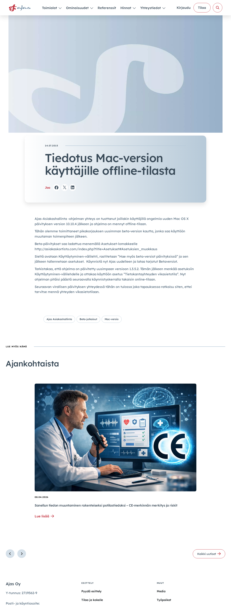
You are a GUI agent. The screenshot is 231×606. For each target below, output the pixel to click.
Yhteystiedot (151, 8)
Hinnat (126, 8)
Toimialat (50, 8)
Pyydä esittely (91, 591)
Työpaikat (164, 600)
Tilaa (202, 8)
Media (161, 591)
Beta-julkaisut (88, 319)
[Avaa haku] (217, 7)
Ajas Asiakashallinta (59, 319)
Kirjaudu (184, 8)
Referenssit (107, 8)
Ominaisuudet (78, 8)
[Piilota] (60, 8)
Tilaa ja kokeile (92, 600)
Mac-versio (112, 319)
